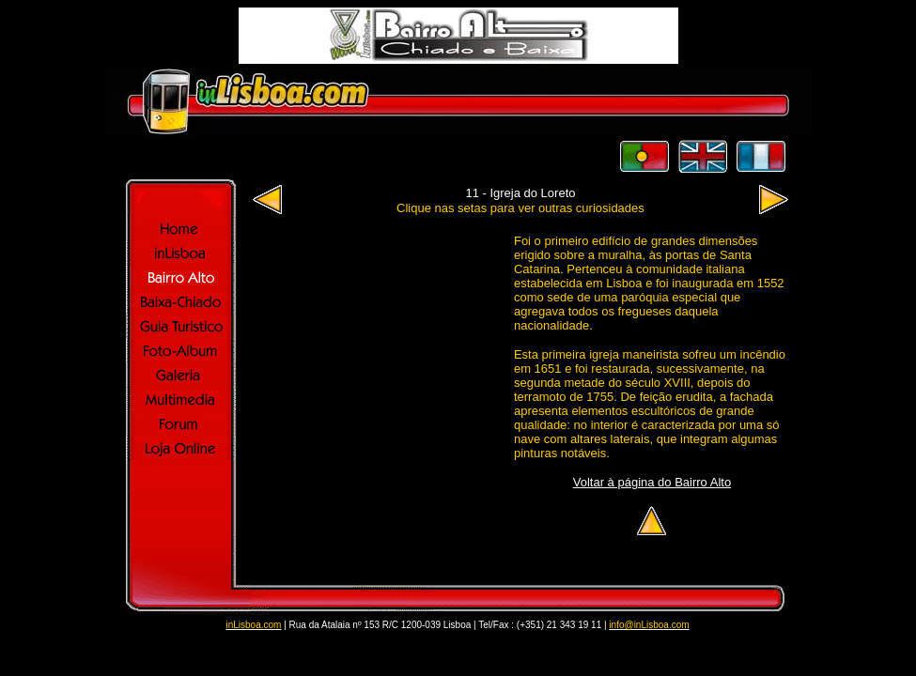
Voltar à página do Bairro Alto (652, 482)
